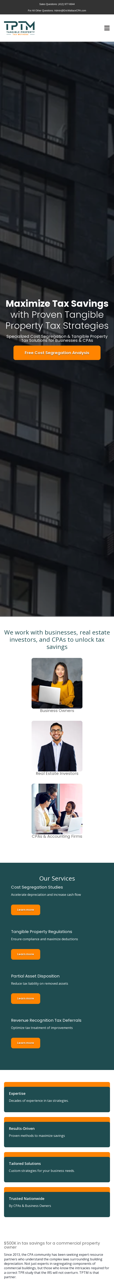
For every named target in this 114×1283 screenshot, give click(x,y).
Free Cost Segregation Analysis (57, 353)
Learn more (25, 910)
